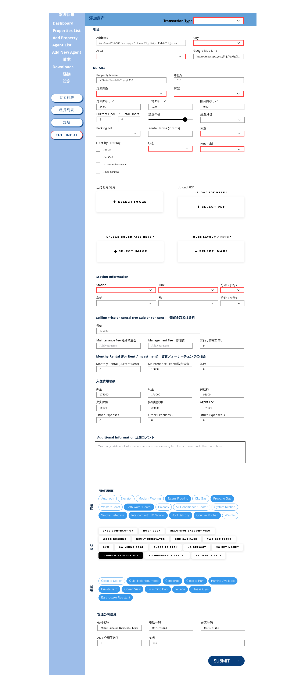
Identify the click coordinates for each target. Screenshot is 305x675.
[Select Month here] (222, 120)
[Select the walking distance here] (232, 290)
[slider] (185, 119)
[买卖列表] (67, 98)
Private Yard (109, 589)
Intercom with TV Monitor (148, 515)
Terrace (180, 589)
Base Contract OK (118, 530)
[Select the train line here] (188, 290)
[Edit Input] (67, 135)
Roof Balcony (181, 515)
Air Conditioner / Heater (192, 507)
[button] (129, 201)
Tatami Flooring (178, 498)
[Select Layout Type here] (209, 94)
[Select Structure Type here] (222, 133)
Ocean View (132, 589)
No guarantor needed (167, 555)
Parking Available (223, 581)
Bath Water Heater (138, 507)
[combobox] (141, 43)
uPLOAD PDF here (210, 192)
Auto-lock (107, 498)
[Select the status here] (170, 149)
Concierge (172, 581)
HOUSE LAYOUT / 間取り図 (210, 237)
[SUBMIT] (226, 661)
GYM (106, 547)
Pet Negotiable (208, 555)
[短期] (67, 122)
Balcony (163, 507)
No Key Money (227, 547)
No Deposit (196, 547)
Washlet (230, 515)
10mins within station (121, 555)
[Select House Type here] (131, 94)
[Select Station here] (126, 290)
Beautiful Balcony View (190, 530)
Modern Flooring (149, 498)
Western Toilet (110, 507)
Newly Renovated (150, 539)
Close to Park (165, 547)
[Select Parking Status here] (118, 133)
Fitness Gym (200, 589)
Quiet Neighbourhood (144, 581)
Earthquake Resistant (115, 597)
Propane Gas (222, 498)
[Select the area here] (141, 56)
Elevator (126, 498)
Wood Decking (114, 539)
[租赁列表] (67, 110)
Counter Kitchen (207, 515)
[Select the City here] (218, 43)
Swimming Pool (131, 547)
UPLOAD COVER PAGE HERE (129, 237)
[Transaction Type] (218, 20)
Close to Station (111, 581)
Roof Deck (152, 530)
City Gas (201, 498)
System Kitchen (224, 507)
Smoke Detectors (113, 515)
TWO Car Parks (219, 539)
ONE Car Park (186, 539)
